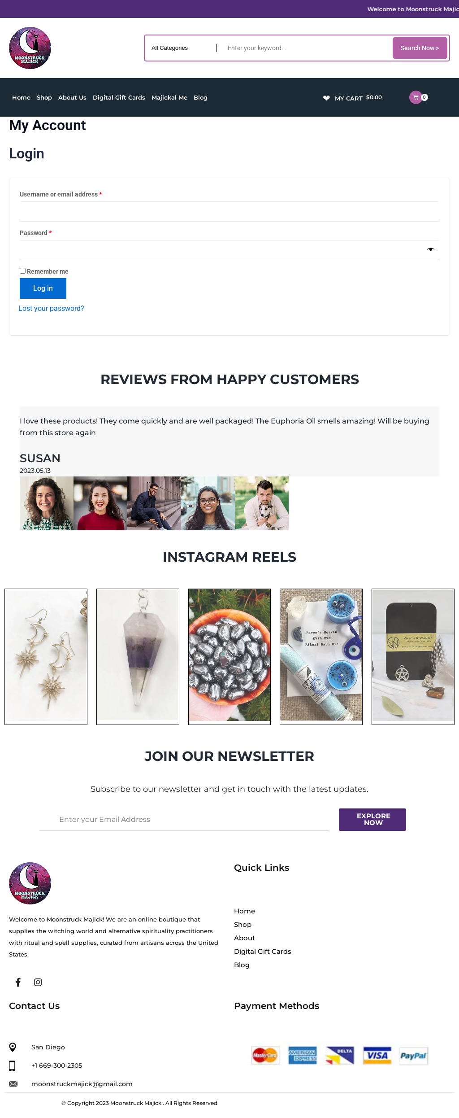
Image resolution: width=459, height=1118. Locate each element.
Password (48, 232)
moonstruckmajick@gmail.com (82, 1084)
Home (21, 97)
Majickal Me (169, 97)
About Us (72, 97)
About (244, 938)
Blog (201, 97)
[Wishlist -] (328, 97)
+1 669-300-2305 (56, 1065)
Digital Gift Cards (119, 97)
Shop (44, 97)
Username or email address (73, 193)
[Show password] (430, 250)
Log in (43, 288)
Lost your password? (51, 308)
